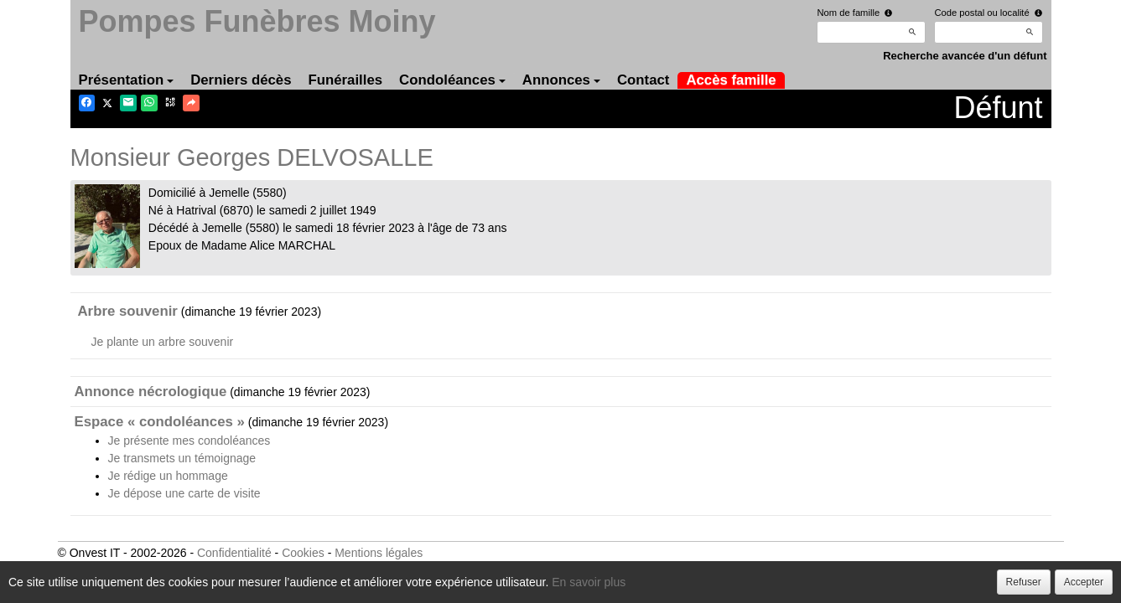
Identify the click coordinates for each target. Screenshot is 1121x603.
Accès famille (731, 80)
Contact (643, 80)
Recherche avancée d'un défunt (964, 55)
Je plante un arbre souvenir (162, 341)
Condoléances (452, 80)
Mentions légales (379, 552)
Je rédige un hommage (168, 475)
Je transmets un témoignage (182, 458)
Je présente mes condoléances (189, 440)
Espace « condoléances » (160, 422)
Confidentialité (234, 552)
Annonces (561, 80)
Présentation (126, 80)
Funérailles (346, 80)
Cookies (303, 552)
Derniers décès (240, 80)
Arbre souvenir (128, 311)
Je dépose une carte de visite (184, 493)
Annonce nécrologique (151, 391)
